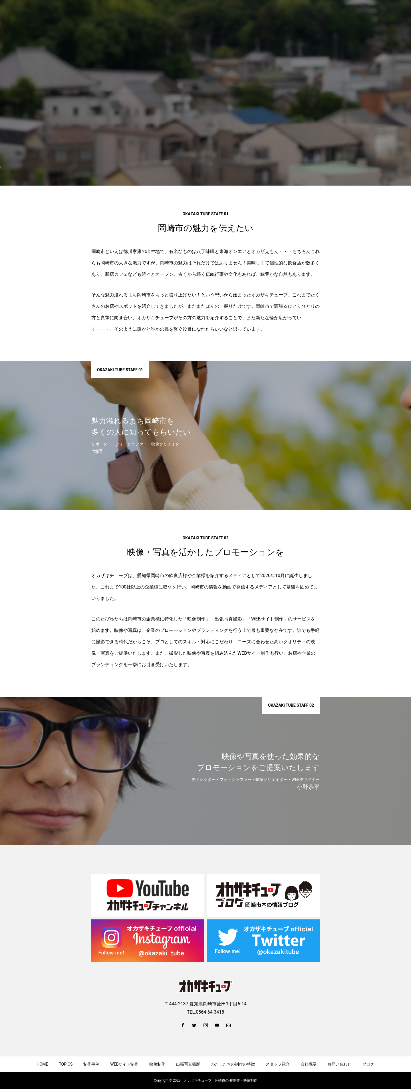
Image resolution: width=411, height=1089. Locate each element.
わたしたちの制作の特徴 (233, 1064)
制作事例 (91, 1064)
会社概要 (309, 1064)
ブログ (368, 1064)
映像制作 (157, 1064)
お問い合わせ (339, 1064)
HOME (42, 1064)
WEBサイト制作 (124, 1064)
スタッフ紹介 (278, 1064)
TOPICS (65, 1064)
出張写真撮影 (188, 1064)
